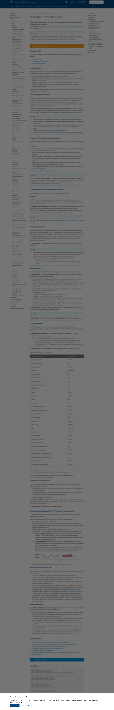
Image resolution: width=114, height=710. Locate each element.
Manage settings (27, 706)
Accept (14, 706)
